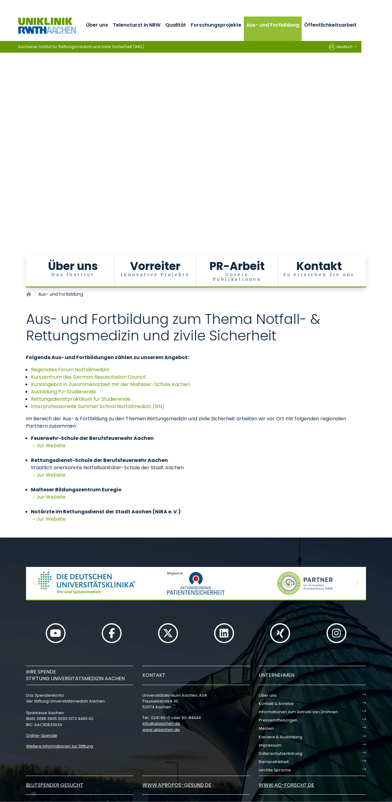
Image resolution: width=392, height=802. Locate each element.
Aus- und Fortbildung (272, 24)
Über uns (97, 24)
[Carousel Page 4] (4, 130)
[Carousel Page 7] (4, 144)
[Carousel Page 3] (4, 125)
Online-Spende (41, 735)
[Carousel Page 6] (4, 139)
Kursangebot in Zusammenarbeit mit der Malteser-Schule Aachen (110, 384)
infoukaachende (161, 723)
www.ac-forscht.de (286, 785)
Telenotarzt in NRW (136, 24)
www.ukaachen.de (161, 729)
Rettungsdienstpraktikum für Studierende (80, 399)
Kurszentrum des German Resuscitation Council (88, 376)
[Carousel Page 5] (4, 134)
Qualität (175, 24)
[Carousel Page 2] (4, 121)
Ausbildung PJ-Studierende (63, 391)
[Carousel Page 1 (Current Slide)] (4, 116)
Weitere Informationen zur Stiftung (59, 746)
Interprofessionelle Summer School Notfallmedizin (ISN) (97, 406)
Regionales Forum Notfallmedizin (70, 369)
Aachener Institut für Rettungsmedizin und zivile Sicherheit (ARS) (81, 47)
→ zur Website (48, 445)
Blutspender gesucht (54, 785)
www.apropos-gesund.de (176, 785)
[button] (35, 583)
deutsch (341, 46)
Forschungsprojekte (216, 24)
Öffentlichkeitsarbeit (330, 24)
